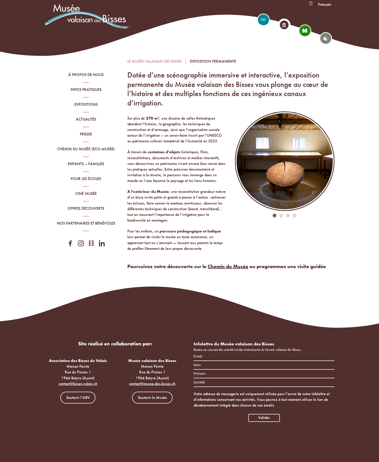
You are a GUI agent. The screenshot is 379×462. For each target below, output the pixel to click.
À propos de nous (86, 74)
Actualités (86, 119)
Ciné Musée (86, 193)
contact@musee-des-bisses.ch (152, 383)
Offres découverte (85, 208)
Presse (86, 134)
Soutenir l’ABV (78, 397)
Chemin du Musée (228, 266)
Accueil (311, 4)
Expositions (86, 104)
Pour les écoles (86, 178)
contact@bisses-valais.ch (78, 383)
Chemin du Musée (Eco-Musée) (86, 149)
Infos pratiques (86, 89)
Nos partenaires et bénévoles (86, 223)
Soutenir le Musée (152, 397)
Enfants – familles (86, 163)
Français (324, 4)
